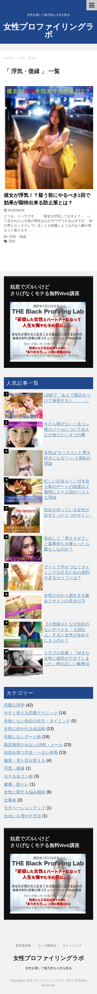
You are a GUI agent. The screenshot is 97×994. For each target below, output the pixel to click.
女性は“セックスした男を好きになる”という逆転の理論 (67, 458)
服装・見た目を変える (24, 760)
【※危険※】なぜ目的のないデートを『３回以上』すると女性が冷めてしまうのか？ (66, 632)
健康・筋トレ (16, 784)
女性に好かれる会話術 (24, 728)
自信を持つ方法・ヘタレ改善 (31, 752)
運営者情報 (23, 945)
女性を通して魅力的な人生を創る (48, 968)
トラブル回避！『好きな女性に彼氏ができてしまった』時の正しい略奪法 (66, 658)
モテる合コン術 (18, 776)
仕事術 (10, 800)
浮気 (12, 241)
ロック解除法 (47, 945)
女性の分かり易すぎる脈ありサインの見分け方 (66, 598)
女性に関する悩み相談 (24, 792)
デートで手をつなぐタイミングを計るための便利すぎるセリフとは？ (66, 572)
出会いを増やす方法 (22, 816)
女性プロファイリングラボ (48, 30)
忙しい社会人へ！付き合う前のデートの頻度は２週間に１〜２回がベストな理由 (66, 489)
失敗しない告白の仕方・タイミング (37, 721)
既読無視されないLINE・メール (33, 745)
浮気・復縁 (17, 237)
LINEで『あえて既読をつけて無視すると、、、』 (67, 398)
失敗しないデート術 (22, 737)
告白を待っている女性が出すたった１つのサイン (68, 512)
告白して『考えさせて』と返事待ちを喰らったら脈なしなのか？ (66, 543)
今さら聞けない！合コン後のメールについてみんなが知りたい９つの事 (66, 429)
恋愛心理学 (14, 705)
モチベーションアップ (24, 808)
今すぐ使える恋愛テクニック (31, 713)
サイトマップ (72, 945)
